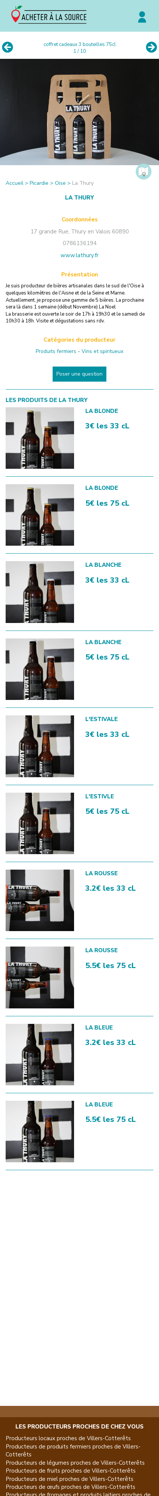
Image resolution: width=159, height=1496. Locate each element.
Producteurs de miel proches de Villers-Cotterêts (69, 1479)
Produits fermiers (56, 351)
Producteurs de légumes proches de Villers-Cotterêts (75, 1463)
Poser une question (79, 373)
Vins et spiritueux (102, 351)
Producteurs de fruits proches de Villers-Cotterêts (71, 1471)
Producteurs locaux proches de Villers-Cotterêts (68, 1438)
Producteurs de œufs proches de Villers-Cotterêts (70, 1487)
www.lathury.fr (79, 255)
